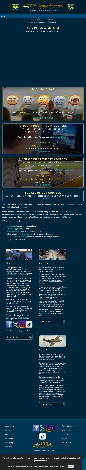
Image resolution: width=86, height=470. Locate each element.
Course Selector (60, 137)
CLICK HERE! (43, 152)
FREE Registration (16, 237)
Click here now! (43, 117)
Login (9, 239)
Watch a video (13, 231)
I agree (70, 466)
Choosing (11, 228)
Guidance (11, 226)
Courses (25, 234)
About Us (12, 337)
